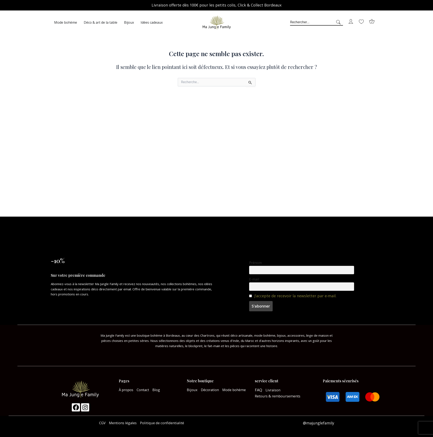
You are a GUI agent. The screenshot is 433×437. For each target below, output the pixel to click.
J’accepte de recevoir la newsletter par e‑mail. (295, 297)
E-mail (254, 281)
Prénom (255, 264)
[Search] (339, 22)
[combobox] (312, 22)
